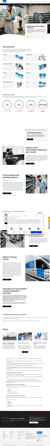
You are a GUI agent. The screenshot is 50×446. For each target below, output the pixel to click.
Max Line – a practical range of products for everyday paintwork (30, 433)
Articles (19, 433)
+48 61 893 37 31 (38, 438)
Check (30, 139)
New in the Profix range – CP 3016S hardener (31, 436)
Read (7, 193)
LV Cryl (11, 438)
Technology (25, 4)
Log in (28, 1)
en (46, 1)
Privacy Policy (37, 225)
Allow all (36, 232)
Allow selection (25, 232)
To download (35, 4)
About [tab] (37, 215)
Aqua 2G (11, 433)
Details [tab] (25, 215)
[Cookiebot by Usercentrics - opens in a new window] (38, 213)
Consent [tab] (13, 215)
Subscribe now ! (33, 422)
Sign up (31, 1)
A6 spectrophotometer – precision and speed (31, 437)
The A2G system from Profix (29, 435)
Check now (7, 306)
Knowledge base (30, 4)
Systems (14, 4)
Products (9, 4)
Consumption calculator (21, 434)
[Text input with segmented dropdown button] (39, 2)
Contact (41, 4)
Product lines (19, 4)
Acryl (11, 434)
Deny (13, 232)
